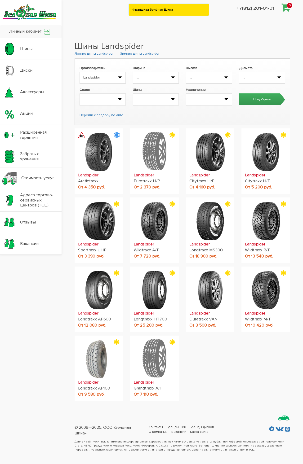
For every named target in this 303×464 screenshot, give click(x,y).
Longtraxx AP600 (94, 319)
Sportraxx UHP (92, 250)
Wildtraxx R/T (257, 250)
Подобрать (262, 99)
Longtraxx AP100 (94, 388)
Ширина (139, 68)
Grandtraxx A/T (148, 388)
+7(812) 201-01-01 (255, 8)
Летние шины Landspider (94, 54)
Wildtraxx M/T (258, 319)
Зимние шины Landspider (139, 54)
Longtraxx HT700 (150, 319)
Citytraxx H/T (257, 181)
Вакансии (178, 432)
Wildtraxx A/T (146, 250)
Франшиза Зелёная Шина (152, 10)
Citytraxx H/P (201, 181)
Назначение (196, 90)
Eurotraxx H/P (147, 181)
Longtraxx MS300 (206, 250)
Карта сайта (199, 432)
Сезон (85, 90)
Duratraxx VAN (203, 319)
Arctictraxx (88, 181)
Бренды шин (176, 427)
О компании (158, 432)
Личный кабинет (29, 32)
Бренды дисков (202, 427)
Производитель (92, 68)
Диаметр (246, 68)
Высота (191, 68)
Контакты (156, 427)
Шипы (137, 90)
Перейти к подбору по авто (101, 115)
